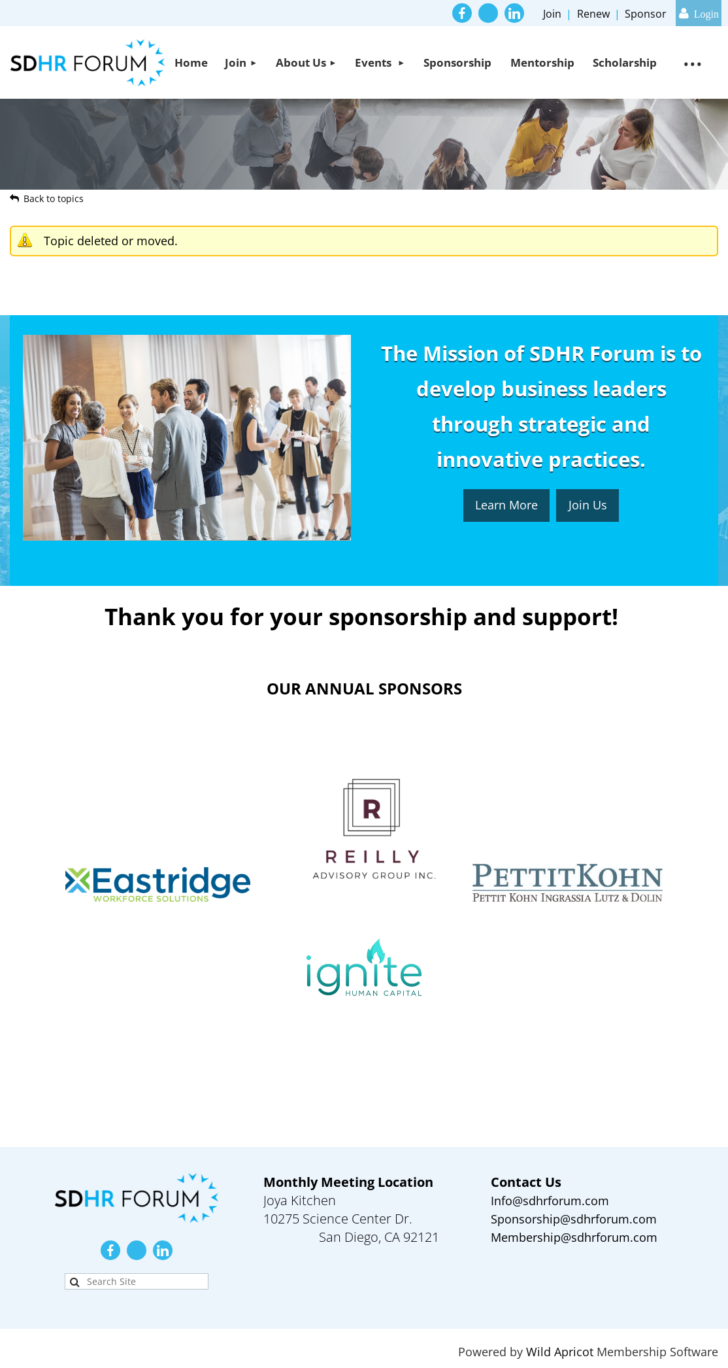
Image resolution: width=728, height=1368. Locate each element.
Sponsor (646, 14)
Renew (593, 14)
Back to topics (54, 198)
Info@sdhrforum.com (550, 1200)
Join (552, 14)
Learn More (506, 505)
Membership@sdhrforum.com (574, 1237)
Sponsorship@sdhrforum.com (574, 1219)
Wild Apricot (559, 1351)
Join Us (588, 505)
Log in (698, 13)
